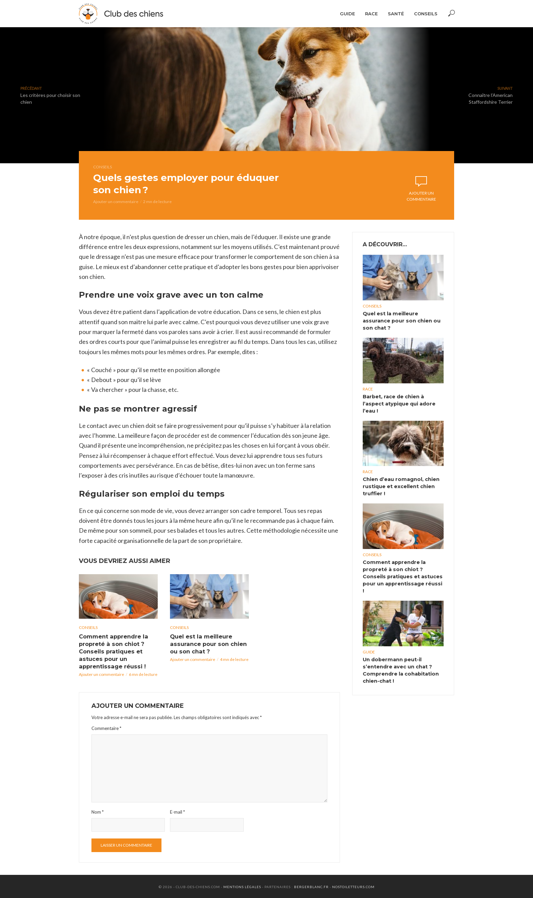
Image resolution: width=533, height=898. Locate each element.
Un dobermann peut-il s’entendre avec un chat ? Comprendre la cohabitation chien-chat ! (399, 658)
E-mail (177, 811)
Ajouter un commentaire (115, 201)
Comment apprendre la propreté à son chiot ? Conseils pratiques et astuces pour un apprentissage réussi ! (113, 651)
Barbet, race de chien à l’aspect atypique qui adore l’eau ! (398, 402)
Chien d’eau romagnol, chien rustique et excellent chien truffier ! (400, 484)
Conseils (425, 13)
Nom (97, 811)
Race (371, 13)
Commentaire (106, 727)
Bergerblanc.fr (311, 886)
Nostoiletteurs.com (353, 886)
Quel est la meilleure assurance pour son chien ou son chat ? (207, 643)
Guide (347, 13)
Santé (396, 13)
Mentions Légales (242, 886)
